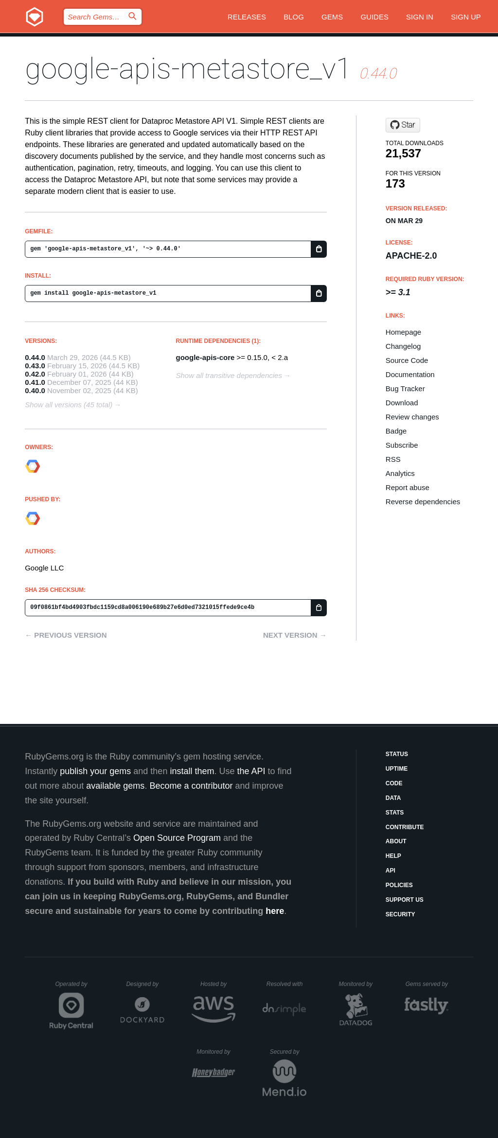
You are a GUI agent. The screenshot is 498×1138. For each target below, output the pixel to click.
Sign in (419, 17)
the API (251, 771)
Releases (247, 17)
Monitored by (358, 984)
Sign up (466, 17)
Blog (294, 17)
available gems (115, 786)
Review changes (412, 417)
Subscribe (402, 445)
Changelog (403, 346)
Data (393, 798)
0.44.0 (35, 357)
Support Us (405, 899)
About (396, 841)
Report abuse (407, 487)
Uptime (397, 768)
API (390, 870)
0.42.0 (35, 374)
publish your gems (95, 771)
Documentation (410, 374)
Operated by (74, 987)
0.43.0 (35, 365)
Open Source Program (177, 838)
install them (192, 771)
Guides (374, 17)
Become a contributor (190, 786)
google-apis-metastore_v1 (188, 68)
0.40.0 (35, 390)
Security (400, 914)
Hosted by (217, 984)
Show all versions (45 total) (68, 404)
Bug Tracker (405, 388)
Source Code (407, 360)
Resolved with (286, 984)
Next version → (295, 635)
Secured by (288, 1051)
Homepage (403, 332)
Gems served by (427, 984)
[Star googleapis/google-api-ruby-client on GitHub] (403, 125)
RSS (393, 459)
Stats (395, 812)
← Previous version (66, 635)
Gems (332, 17)
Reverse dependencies (423, 501)
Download (402, 402)
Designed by (145, 984)
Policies (399, 885)
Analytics (400, 473)
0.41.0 (35, 382)
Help (393, 856)
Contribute (405, 827)
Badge (396, 431)
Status (397, 754)
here (275, 911)
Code (394, 783)
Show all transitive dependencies (229, 375)
